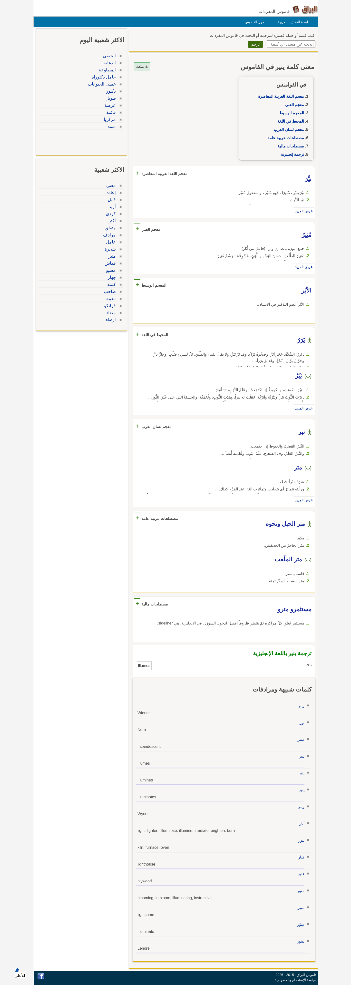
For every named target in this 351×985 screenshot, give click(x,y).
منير (299, 739)
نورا (300, 723)
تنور (300, 840)
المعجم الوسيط (290, 113)
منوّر (299, 924)
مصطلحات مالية (289, 146)
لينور (299, 941)
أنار (300, 823)
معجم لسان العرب (288, 129)
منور (299, 891)
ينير (300, 756)
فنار (300, 857)
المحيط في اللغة (289, 121)
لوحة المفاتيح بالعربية (292, 22)
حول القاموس (253, 22)
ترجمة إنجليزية (291, 154)
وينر (300, 706)
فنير (300, 874)
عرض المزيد (302, 211)
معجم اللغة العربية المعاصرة (280, 96)
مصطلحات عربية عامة (284, 138)
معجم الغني (293, 105)
